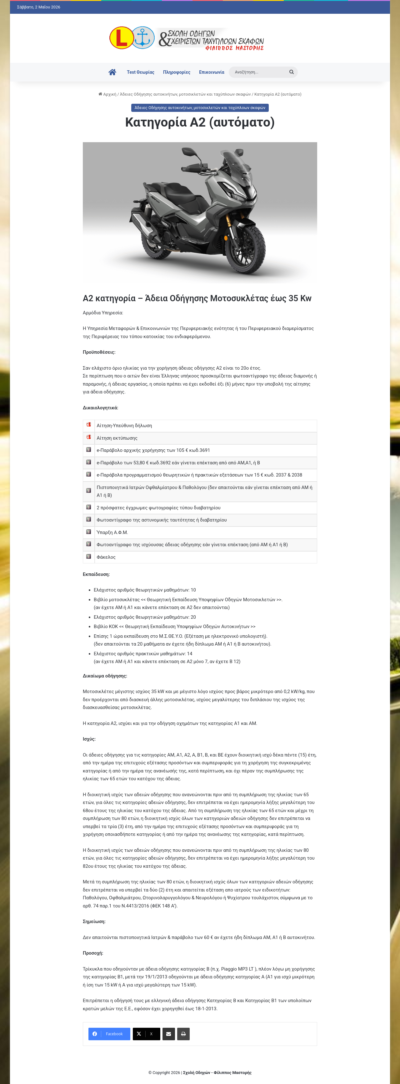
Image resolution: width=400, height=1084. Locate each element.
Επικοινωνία (211, 72)
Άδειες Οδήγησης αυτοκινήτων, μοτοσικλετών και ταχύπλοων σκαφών (185, 94)
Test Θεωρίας (140, 72)
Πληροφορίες (176, 72)
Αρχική (107, 94)
